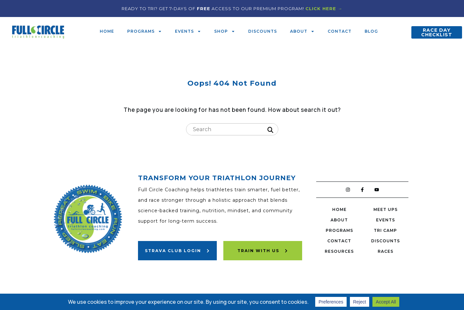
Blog (371, 31)
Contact (340, 31)
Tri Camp (385, 230)
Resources (339, 251)
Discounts (262, 31)
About (302, 31)
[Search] (270, 130)
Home (107, 31)
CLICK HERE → (323, 8)
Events (188, 31)
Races (385, 251)
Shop (224, 31)
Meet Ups (385, 209)
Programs (144, 31)
